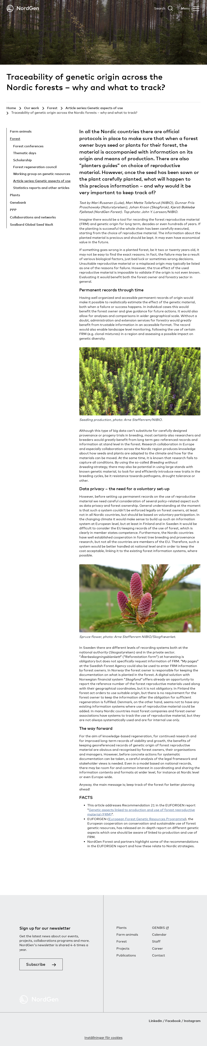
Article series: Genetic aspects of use (42, 181)
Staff (156, 941)
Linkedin (155, 1021)
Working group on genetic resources (41, 174)
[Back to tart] (22, 8)
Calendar (159, 934)
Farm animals (21, 131)
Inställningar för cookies (103, 1038)
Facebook (173, 1021)
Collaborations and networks (33, 217)
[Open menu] (190, 8)
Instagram (192, 1021)
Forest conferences (28, 146)
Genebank (18, 202)
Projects (122, 948)
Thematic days (24, 153)
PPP (13, 210)
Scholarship (22, 160)
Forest (15, 139)
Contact (158, 955)
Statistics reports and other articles (41, 188)
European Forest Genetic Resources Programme (147, 819)
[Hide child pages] (46, 139)
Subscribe (35, 964)
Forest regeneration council (35, 167)
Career (157, 948)
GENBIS (158, 928)
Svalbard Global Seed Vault (31, 224)
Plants (15, 195)
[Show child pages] (52, 132)
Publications (126, 955)
